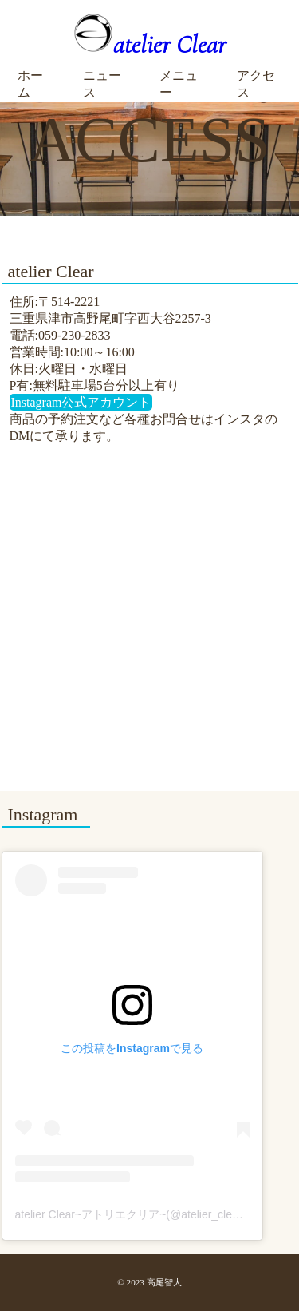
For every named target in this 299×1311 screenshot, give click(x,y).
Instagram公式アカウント (81, 402)
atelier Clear (149, 44)
